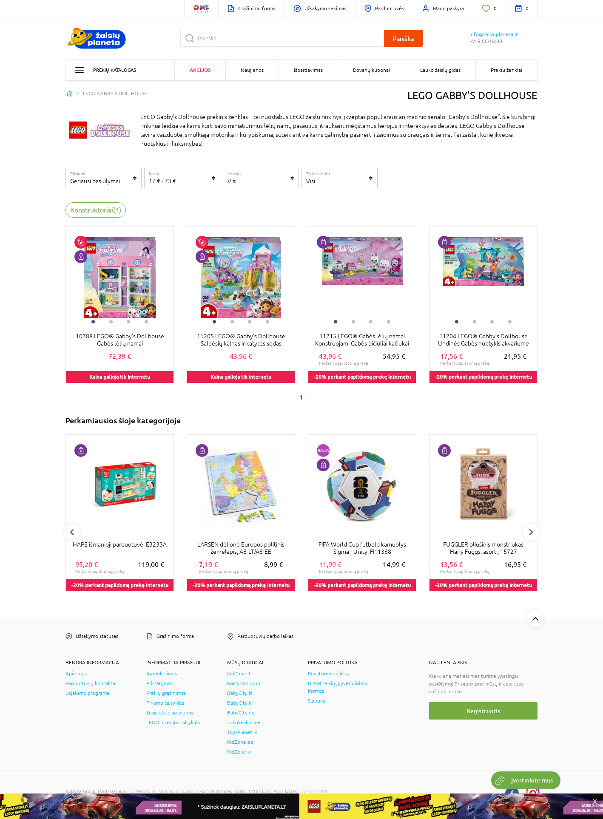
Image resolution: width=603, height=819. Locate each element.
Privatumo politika (329, 674)
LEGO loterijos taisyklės (173, 722)
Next (531, 532)
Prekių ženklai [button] (506, 70)
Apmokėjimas (161, 674)
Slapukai (317, 701)
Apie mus (76, 674)
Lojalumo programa (87, 693)
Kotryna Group (243, 683)
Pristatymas (159, 683)
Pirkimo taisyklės (165, 703)
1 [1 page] (301, 397)
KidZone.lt (239, 674)
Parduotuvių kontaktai (91, 683)
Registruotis (483, 710)
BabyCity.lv (240, 703)
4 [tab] (146, 321)
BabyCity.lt (239, 693)
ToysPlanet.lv (242, 732)
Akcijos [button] (200, 70)
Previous (71, 532)
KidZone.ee (240, 742)
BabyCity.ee (241, 713)
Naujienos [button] (252, 70)
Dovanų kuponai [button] (371, 70)
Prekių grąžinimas (166, 693)
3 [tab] (128, 321)
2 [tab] (111, 321)
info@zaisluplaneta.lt (493, 34)
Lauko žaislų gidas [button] (440, 70)
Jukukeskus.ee (244, 722)
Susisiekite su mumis (169, 713)
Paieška (403, 38)
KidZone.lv (239, 752)
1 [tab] (93, 321)
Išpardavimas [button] (308, 70)
